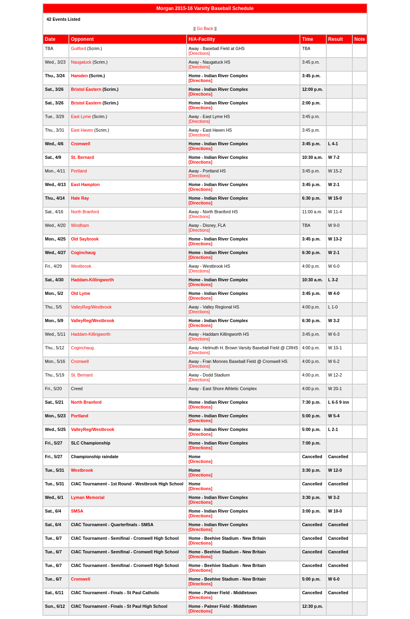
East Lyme (81, 116)
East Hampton (85, 184)
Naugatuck (81, 62)
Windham (80, 225)
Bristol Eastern (86, 89)
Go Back (205, 28)
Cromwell (80, 143)
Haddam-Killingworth (92, 279)
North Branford (85, 211)
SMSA (77, 511)
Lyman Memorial (88, 497)
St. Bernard (82, 157)
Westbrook (81, 266)
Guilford (78, 48)
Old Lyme (80, 293)
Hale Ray (80, 198)
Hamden (79, 75)
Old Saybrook (84, 238)
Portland (79, 170)
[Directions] (199, 53)
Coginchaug (83, 252)
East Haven (82, 130)
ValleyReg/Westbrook (91, 306)
